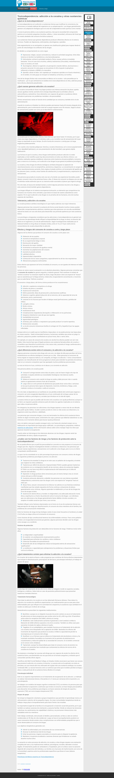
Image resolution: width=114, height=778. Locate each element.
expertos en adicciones (25, 428)
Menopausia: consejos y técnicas (88, 125)
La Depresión (87, 83)
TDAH (85, 165)
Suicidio (86, 155)
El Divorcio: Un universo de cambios (88, 89)
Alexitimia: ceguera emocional (88, 37)
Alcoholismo (87, 40)
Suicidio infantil (88, 157)
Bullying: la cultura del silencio (88, 69)
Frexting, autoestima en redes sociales (88, 112)
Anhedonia (87, 25)
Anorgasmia (87, 46)
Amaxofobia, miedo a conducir (88, 43)
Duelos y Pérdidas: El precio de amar (88, 93)
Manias (86, 122)
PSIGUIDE (26, 769)
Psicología (33, 8)
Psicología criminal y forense (88, 140)
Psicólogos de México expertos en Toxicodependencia (35, 757)
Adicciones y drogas (43, 8)
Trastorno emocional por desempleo (88, 180)
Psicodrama (87, 136)
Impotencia (87, 115)
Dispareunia (87, 85)
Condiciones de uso (42, 775)
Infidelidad (87, 117)
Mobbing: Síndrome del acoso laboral (88, 130)
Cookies (58, 775)
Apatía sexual (87, 50)
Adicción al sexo (88, 30)
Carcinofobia (87, 72)
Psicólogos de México (23, 8)
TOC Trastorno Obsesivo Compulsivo (88, 169)
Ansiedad (86, 48)
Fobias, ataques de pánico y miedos (88, 101)
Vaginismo (87, 183)
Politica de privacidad (51, 775)
